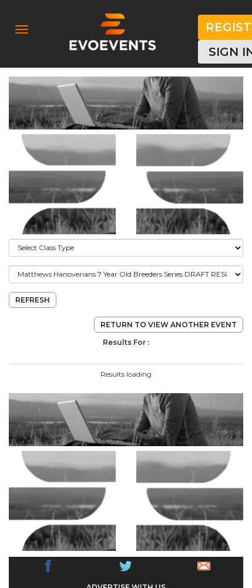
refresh (32, 299)
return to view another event (168, 324)
